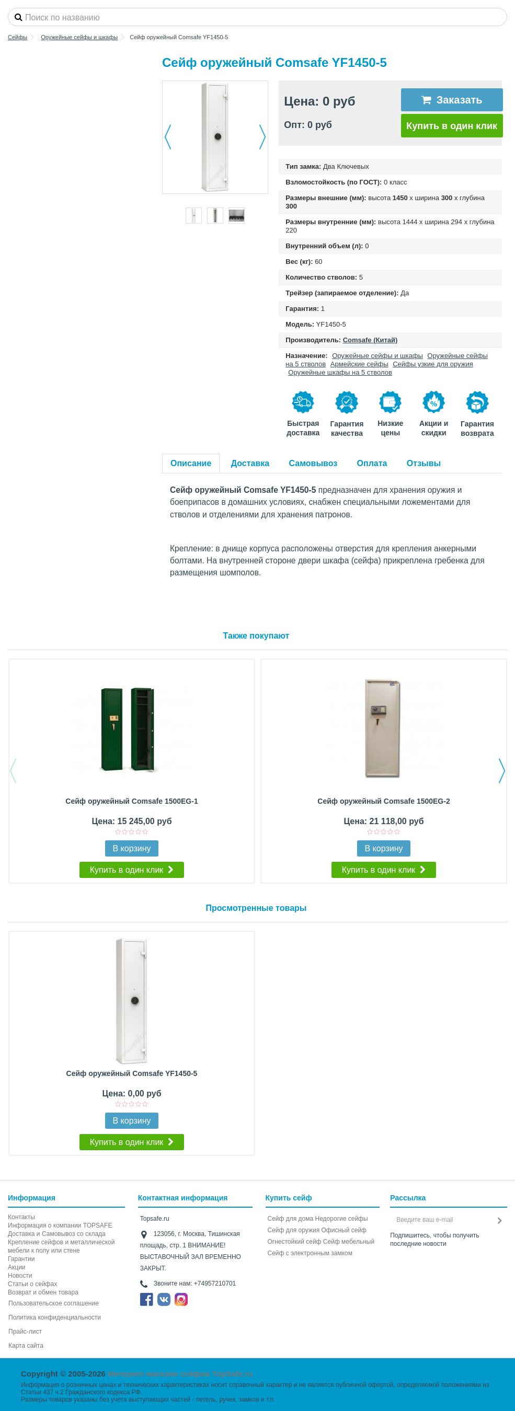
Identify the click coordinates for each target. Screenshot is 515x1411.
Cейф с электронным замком (310, 1253)
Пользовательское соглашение (53, 1303)
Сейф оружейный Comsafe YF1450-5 (132, 1073)
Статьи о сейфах (32, 1284)
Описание (190, 463)
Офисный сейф (344, 1230)
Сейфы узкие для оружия (433, 364)
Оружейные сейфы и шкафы (377, 356)
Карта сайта (25, 1345)
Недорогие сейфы (341, 1218)
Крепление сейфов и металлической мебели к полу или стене (61, 1246)
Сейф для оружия (294, 1230)
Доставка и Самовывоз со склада (57, 1233)
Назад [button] (167, 137)
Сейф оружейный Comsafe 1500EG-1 (131, 801)
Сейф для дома (291, 1218)
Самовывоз (313, 463)
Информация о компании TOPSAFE (60, 1225)
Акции (17, 1267)
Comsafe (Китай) (370, 340)
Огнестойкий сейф (295, 1241)
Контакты (21, 1217)
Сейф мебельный (348, 1241)
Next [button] (502, 771)
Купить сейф (289, 1198)
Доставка (250, 463)
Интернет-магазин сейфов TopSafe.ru (180, 1373)
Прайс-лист (25, 1331)
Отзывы (424, 463)
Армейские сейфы (359, 364)
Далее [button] (262, 137)
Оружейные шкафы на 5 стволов (340, 372)
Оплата (372, 463)
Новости (20, 1275)
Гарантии (21, 1259)
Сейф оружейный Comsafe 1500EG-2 (383, 801)
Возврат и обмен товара (43, 1292)
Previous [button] (13, 771)
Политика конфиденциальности (54, 1317)
